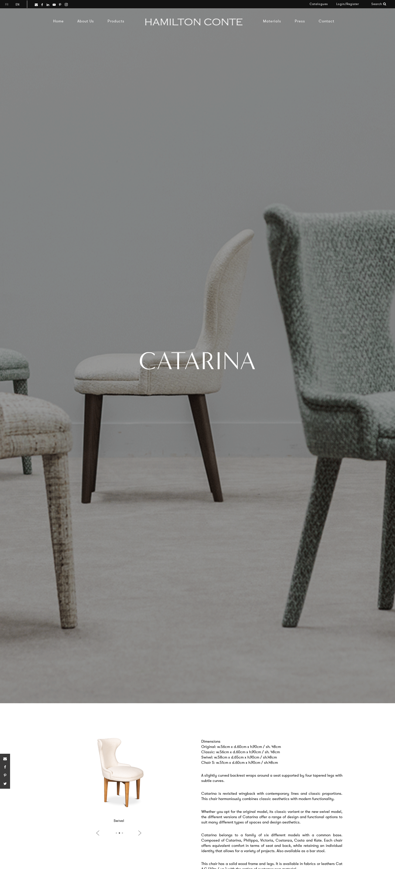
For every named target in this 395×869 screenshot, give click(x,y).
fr (6, 4)
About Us (85, 21)
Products (116, 21)
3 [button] (122, 833)
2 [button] (119, 833)
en (17, 4)
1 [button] (116, 833)
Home (58, 21)
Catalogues (319, 4)
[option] (119, 779)
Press (300, 21)
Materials (272, 21)
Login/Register (347, 4)
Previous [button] (98, 833)
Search (378, 4)
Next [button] (138, 833)
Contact (326, 21)
